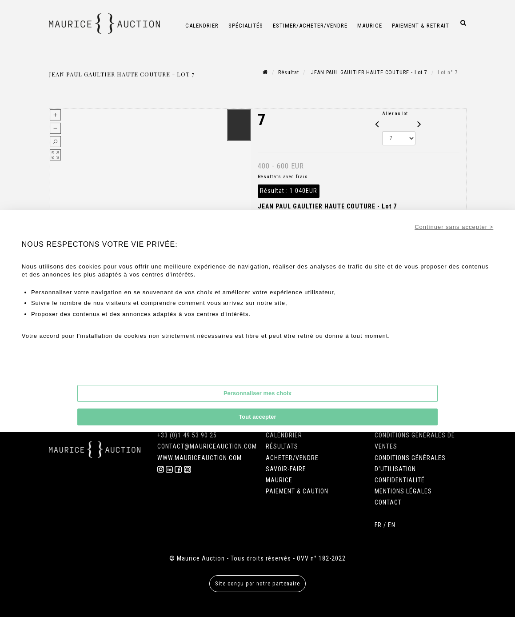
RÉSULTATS (282, 446)
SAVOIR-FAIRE (286, 469)
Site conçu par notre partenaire (257, 583)
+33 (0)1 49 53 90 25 (187, 435)
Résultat (288, 72)
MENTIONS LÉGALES (403, 491)
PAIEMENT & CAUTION (297, 491)
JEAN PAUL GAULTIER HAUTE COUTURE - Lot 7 (368, 72)
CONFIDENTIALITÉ (400, 480)
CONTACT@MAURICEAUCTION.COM (207, 446)
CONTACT (388, 502)
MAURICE (279, 480)
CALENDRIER (284, 435)
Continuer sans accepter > (454, 227)
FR (378, 525)
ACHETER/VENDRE (292, 457)
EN (391, 525)
